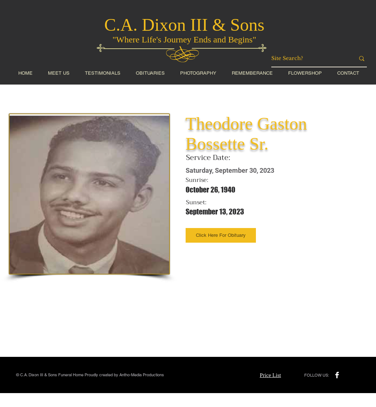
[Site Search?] (307, 59)
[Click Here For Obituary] (221, 235)
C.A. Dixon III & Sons (184, 24)
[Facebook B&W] (337, 375)
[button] (305, 73)
